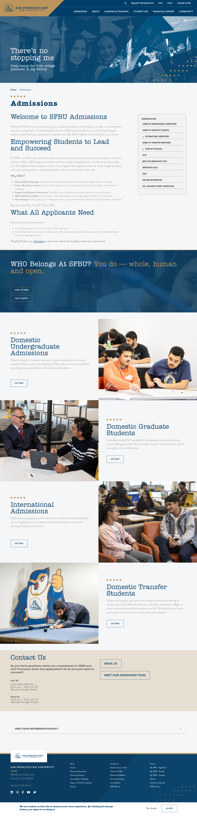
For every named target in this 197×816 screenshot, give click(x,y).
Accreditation (115, 783)
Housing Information (152, 180)
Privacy (73, 787)
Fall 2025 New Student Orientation (158, 186)
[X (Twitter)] (34, 792)
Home (14, 89)
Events (72, 768)
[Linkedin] (12, 792)
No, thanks (152, 808)
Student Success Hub (118, 768)
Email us (110, 663)
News (72, 764)
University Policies (77, 775)
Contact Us (114, 764)
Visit (160, 3)
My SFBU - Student (157, 775)
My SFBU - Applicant (158, 768)
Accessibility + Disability (79, 779)
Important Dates (150, 168)
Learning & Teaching (116, 11)
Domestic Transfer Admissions (156, 143)
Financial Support (163, 11)
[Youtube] (28, 792)
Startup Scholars (153, 149)
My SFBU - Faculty (157, 771)
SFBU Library (155, 787)
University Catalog (117, 779)
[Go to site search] (125, 3)
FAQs (144, 174)
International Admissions (157, 136)
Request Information (142, 3)
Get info (19, 383)
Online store (184, 3)
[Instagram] (17, 792)
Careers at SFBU (116, 771)
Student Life (141, 11)
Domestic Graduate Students (155, 130)
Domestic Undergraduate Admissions (159, 124)
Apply (170, 3)
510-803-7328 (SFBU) (21, 785)
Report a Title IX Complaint (81, 783)
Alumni (152, 779)
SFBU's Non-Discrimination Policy (36, 728)
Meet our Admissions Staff (154, 161)
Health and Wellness (117, 775)
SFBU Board (115, 787)
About (96, 11)
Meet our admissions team (125, 675)
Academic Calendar (157, 783)
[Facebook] (23, 792)
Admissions (80, 11)
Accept (169, 808)
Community (186, 11)
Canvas (152, 764)
